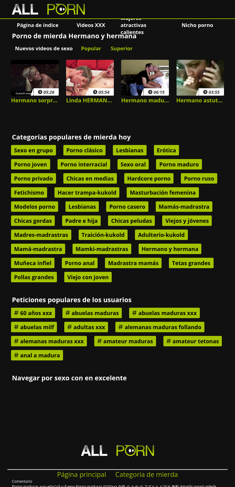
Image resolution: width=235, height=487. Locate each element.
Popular (91, 48)
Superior (122, 48)
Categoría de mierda (146, 474)
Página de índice (37, 25)
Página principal (81, 474)
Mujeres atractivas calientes (133, 24)
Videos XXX (90, 25)
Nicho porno (197, 25)
